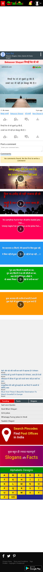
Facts (18, 401)
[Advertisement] (21, 28)
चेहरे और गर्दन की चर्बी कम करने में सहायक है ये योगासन (19, 370)
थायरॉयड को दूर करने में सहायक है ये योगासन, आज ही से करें (21, 375)
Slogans (34, 401)
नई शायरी (28, 114)
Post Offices (29, 433)
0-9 (12, 497)
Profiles (5, 563)
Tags (31, 561)
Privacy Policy (7, 561)
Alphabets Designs (21, 470)
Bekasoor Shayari (16, 114)
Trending (5, 401)
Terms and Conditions (21, 561)
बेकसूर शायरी (5, 114)
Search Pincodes (26, 428)
